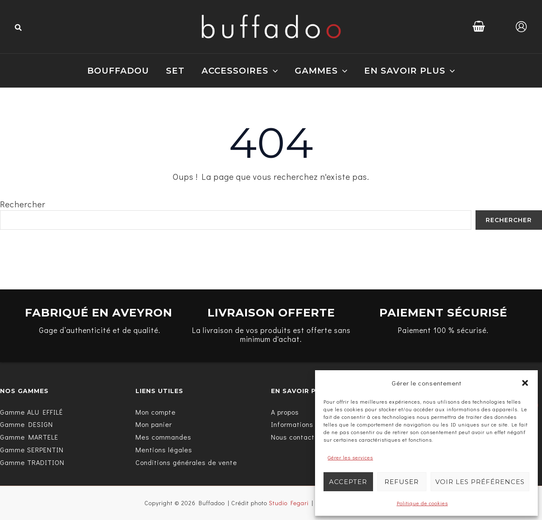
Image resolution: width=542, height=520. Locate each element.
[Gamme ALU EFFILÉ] (31, 411)
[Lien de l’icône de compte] (521, 27)
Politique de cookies (422, 503)
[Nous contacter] (296, 437)
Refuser (401, 482)
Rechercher (22, 203)
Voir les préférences (480, 482)
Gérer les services (350, 457)
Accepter (348, 482)
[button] (525, 383)
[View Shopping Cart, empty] (478, 26)
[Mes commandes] (163, 437)
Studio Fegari (289, 503)
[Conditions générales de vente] (186, 462)
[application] (273, 71)
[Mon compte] (156, 411)
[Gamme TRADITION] (32, 462)
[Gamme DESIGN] (26, 424)
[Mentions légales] (164, 449)
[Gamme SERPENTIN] (32, 449)
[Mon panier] (154, 424)
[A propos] (285, 411)
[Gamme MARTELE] (29, 437)
